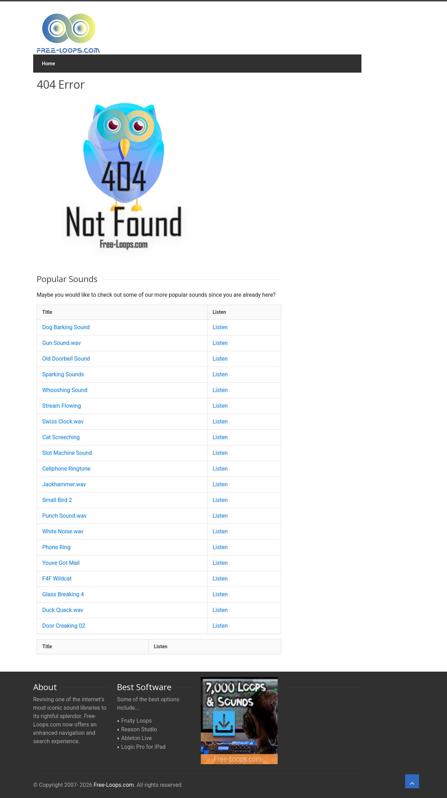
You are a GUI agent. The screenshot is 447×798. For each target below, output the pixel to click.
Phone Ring (56, 547)
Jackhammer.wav (64, 484)
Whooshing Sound (64, 390)
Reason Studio (139, 729)
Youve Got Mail (61, 563)
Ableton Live (136, 738)
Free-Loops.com (114, 785)
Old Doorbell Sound (66, 358)
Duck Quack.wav (62, 610)
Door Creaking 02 (63, 625)
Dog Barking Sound (66, 327)
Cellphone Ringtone (66, 468)
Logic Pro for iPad (143, 747)
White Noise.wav (62, 531)
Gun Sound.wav (61, 343)
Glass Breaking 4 (63, 594)
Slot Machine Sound (67, 453)
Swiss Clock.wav (62, 421)
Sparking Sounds (63, 374)
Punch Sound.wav (64, 515)
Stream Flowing (61, 405)
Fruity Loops (136, 720)
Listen (220, 327)
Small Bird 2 (57, 500)
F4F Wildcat (57, 578)
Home (48, 63)
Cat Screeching (61, 437)
